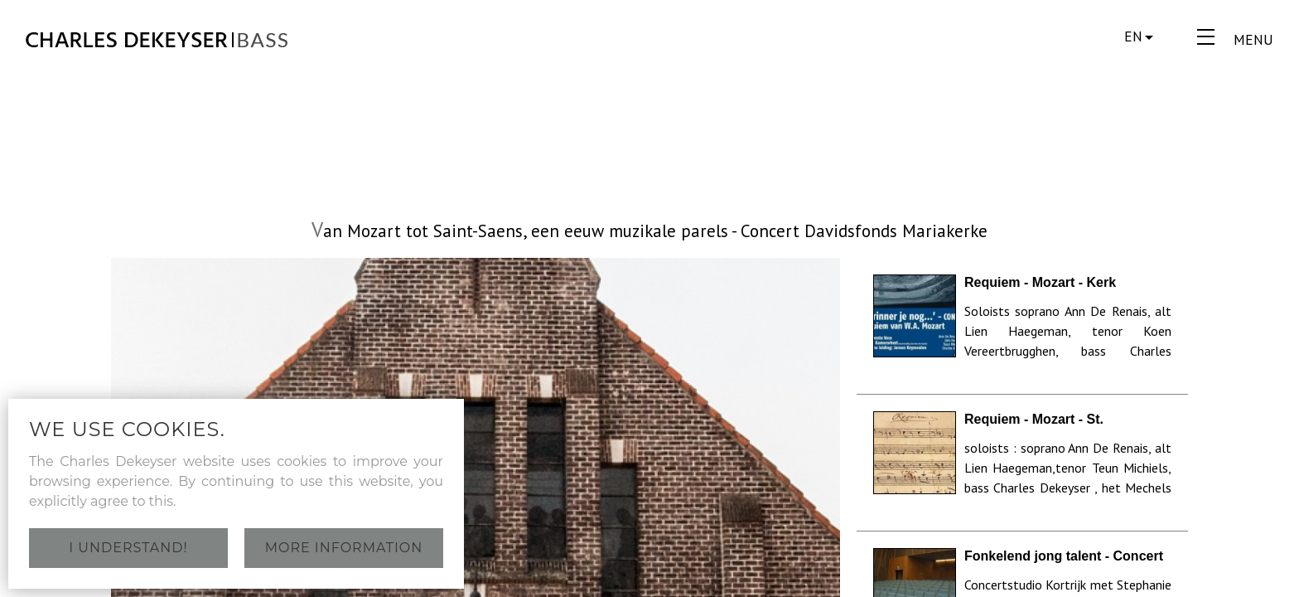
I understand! (128, 548)
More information (344, 548)
